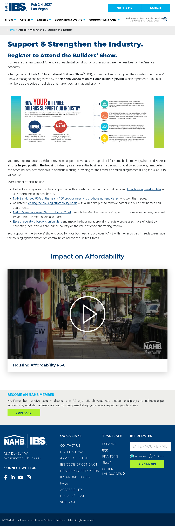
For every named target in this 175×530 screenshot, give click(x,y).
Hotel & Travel (73, 452)
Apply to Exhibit (74, 458)
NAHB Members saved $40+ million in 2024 (42, 212)
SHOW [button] (9, 19)
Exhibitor (157, 456)
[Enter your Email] (150, 446)
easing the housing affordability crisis (52, 203)
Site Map (67, 502)
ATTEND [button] (25, 19)
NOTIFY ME (124, 7)
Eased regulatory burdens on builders (37, 221)
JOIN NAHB (24, 412)
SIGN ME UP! (147, 463)
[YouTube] (22, 477)
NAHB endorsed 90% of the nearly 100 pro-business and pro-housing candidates (66, 198)
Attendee (139, 456)
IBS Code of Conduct (78, 464)
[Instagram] (30, 477)
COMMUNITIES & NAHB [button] (103, 19)
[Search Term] (144, 19)
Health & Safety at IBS (79, 471)
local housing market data (144, 189)
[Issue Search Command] (165, 16)
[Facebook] (7, 477)
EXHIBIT (155, 7)
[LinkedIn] (14, 477)
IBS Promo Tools (75, 477)
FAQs (64, 483)
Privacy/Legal (72, 496)
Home (11, 29)
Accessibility (71, 490)
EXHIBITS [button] (42, 19)
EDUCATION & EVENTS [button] (68, 19)
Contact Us (70, 445)
